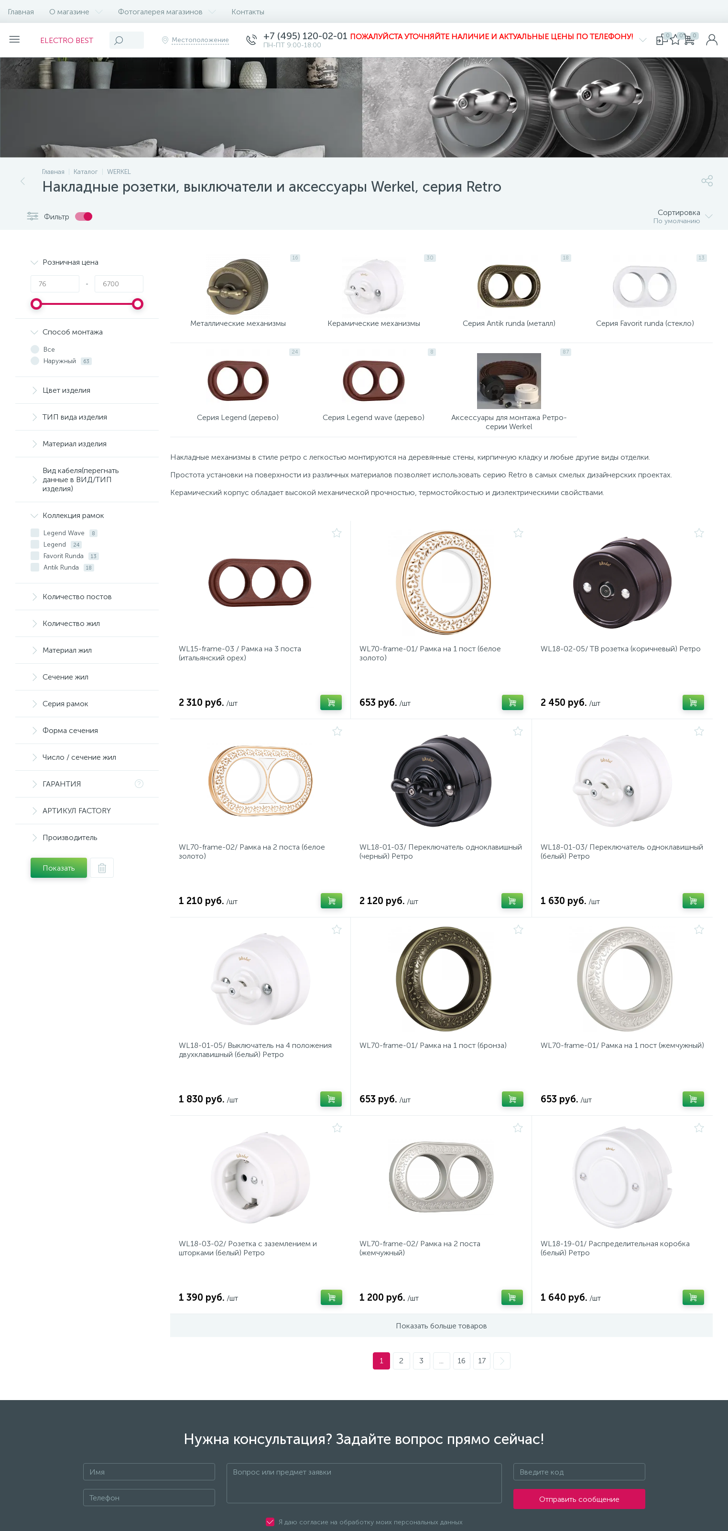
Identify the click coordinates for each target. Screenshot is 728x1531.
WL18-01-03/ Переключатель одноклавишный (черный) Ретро (418, 875)
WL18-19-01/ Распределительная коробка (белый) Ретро (618, 1283)
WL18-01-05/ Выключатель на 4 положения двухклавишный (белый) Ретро (258, 1079)
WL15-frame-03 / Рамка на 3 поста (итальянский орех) (243, 671)
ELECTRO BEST (72, 40)
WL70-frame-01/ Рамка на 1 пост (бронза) (436, 1074)
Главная (21, 11)
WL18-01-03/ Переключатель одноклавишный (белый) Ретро (597, 875)
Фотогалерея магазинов (167, 11)
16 (461, 1398)
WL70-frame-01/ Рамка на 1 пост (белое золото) (433, 671)
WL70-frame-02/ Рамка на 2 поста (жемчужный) (422, 1283)
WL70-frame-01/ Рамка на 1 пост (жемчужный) (601, 1079)
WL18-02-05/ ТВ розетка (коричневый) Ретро (611, 671)
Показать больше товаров (441, 1364)
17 (482, 1398)
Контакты (247, 11)
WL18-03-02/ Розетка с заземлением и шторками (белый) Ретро (251, 1283)
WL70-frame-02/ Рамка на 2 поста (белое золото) (255, 875)
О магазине (76, 11)
